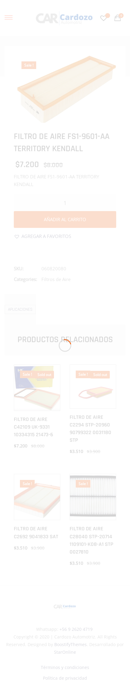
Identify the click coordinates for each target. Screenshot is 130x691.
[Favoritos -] (104, 18)
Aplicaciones (20, 309)
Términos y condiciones (65, 667)
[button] (42, 236)
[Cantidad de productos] (65, 202)
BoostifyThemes (70, 644)
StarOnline (65, 652)
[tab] (20, 309)
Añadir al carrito (65, 219)
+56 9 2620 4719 (76, 629)
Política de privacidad (65, 678)
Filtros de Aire (56, 279)
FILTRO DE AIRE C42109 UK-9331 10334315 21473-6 (33, 427)
